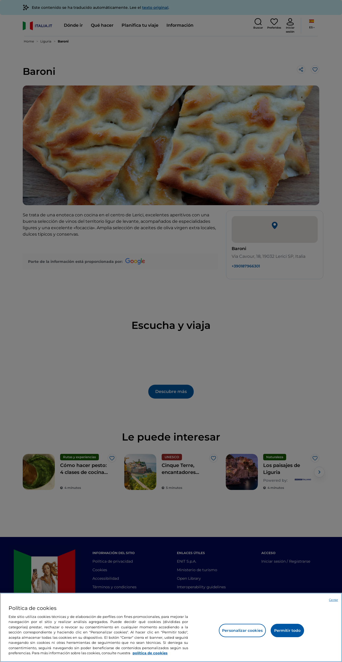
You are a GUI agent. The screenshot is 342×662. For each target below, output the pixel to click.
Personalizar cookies (242, 630)
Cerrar (333, 600)
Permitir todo (287, 630)
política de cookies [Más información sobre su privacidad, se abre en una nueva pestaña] (150, 653)
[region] (171, 627)
